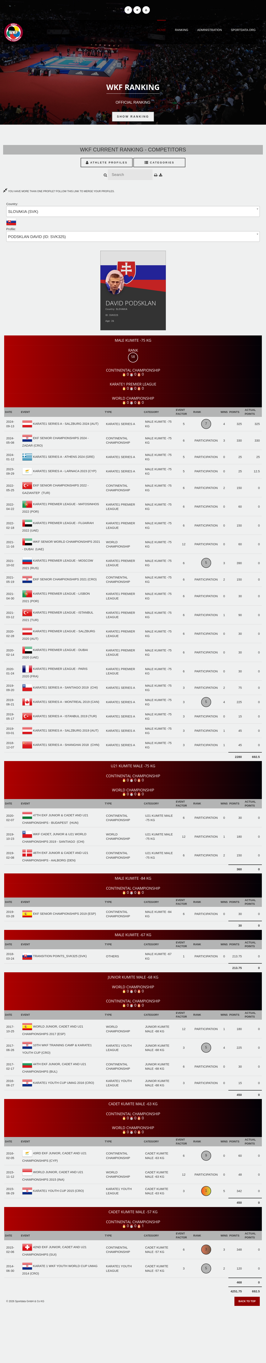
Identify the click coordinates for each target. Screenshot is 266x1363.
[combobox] (133, 211)
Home (161, 30)
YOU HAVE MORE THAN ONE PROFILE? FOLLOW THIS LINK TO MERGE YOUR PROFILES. (59, 191)
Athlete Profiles (107, 162)
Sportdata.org (243, 30)
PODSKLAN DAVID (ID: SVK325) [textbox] (37, 237)
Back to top (247, 1301)
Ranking (181, 30)
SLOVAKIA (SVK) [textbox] (23, 211)
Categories (159, 162)
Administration (209, 30)
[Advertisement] (133, 1333)
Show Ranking (133, 116)
